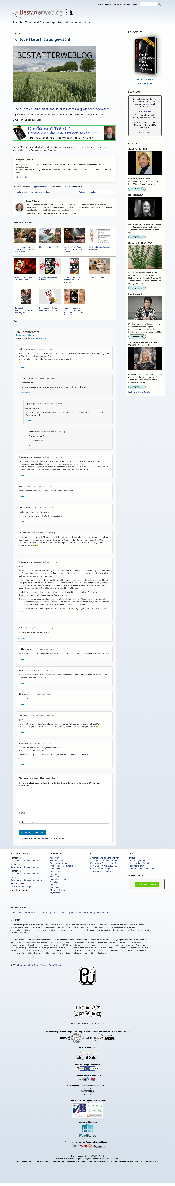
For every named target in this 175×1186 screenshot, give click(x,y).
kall (20, 349)
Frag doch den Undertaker (61, 869)
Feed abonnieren (136, 869)
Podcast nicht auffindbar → (90, 192)
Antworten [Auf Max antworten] (22, 496)
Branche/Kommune (58, 867)
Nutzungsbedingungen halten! (39, 338)
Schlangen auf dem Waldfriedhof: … (26, 864)
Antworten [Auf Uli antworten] (22, 704)
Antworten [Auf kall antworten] (22, 367)
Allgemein (54, 861)
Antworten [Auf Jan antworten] (26, 392)
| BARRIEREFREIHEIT (58, 916)
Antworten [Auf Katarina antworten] (22, 551)
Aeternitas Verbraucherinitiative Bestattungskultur (87, 1089)
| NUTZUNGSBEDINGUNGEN (80, 916)
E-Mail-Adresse (26, 825)
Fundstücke (55, 872)
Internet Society (51, 1035)
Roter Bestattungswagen (21, 890)
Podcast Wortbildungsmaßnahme (146, 1165)
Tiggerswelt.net (92, 1146)
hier (78, 207)
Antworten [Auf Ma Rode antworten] (22, 683)
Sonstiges (54, 891)
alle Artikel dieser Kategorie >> (28, 177)
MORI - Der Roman (87, 1165)
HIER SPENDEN (146, 111)
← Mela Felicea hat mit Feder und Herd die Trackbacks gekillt (32, 192)
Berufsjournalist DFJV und (84, 1079)
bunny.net (106, 1146)
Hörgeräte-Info (22, 1165)
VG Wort (87, 1035)
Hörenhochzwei (127, 1165)
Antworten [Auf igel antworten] (22, 522)
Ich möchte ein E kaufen (100, 875)
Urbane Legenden (137, 864)
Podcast (53, 888)
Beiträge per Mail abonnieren (141, 872)
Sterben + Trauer (57, 894)
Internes (53, 877)
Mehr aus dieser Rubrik (139, 392)
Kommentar (25, 785)
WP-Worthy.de (100, 1165)
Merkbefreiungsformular (140, 867)
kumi (20, 715)
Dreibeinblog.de (58, 1165)
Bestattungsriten (130, 4)
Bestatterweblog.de (73, 1165)
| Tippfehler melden (39, 187)
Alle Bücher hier (145, 83)
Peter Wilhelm (32, 201)
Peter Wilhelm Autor (114, 1165)
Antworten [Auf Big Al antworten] (29, 420)
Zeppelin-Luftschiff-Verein (102, 1035)
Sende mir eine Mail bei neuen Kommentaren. (43, 842)
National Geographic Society (70, 1035)
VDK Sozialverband (122, 1035)
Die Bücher (118, 4)
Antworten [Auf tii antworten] (22, 764)
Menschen (54, 880)
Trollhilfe (132, 861)
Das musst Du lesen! (146, 888)
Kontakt (108, 4)
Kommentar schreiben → (27, 335)
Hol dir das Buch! (145, 79)
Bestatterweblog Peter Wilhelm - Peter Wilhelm (40, 969)
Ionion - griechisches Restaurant (39, 1165)
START (100, 4)
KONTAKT (44, 916)
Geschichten (55, 875)
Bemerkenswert (57, 864)
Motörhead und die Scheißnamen (104, 861)
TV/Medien (55, 896)
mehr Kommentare (18, 894)
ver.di (99, 1079)
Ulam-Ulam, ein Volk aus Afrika (103, 869)
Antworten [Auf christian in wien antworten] (22, 475)
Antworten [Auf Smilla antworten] (33, 446)
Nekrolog (54, 885)
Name (22, 816)
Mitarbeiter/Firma (58, 883)
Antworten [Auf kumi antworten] (22, 732)
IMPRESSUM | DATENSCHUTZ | (24, 916)
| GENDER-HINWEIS (101, 916)
